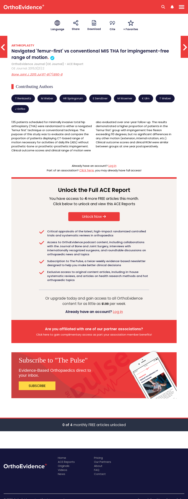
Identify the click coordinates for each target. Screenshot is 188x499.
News (61, 474)
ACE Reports (66, 462)
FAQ (96, 470)
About (98, 466)
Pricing (98, 458)
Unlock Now (94, 216)
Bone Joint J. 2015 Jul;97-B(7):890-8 (36, 74)
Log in (112, 166)
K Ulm (145, 98)
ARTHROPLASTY (22, 45)
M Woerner (125, 98)
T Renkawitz (23, 98)
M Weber (47, 98)
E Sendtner (100, 98)
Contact (100, 474)
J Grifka (20, 109)
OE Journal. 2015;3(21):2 (27, 68)
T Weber (165, 98)
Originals (63, 466)
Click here (86, 170)
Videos (62, 470)
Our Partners (102, 462)
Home (62, 458)
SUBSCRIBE (37, 385)
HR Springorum (73, 98)
